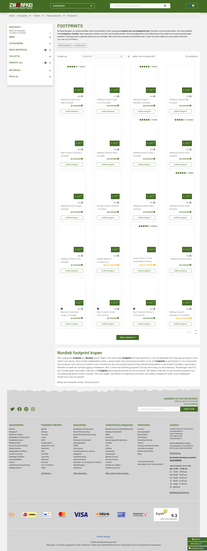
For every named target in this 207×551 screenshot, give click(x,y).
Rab (42, 451)
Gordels (108, 443)
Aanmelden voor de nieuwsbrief (150, 464)
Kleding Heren (14, 443)
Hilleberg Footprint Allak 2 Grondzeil (107, 154)
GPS (107, 446)
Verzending (142, 437)
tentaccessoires (92, 382)
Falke (43, 468)
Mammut (45, 459)
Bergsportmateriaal (113, 432)
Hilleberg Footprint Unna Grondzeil (71, 260)
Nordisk (89, 358)
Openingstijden (144, 432)
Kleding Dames (15, 468)
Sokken (12, 429)
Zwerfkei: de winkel (145, 448)
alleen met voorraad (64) (143, 56)
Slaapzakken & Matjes (18, 451)
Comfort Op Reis (16, 454)
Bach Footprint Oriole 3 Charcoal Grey (106, 313)
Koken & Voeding (16, 434)
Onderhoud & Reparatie (119, 425)
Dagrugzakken (79, 443)
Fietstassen (78, 448)
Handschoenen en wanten (84, 451)
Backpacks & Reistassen (83, 429)
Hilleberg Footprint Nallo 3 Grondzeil (143, 207)
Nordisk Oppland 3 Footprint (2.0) (104, 260)
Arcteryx (44, 434)
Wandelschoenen (16, 440)
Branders (109, 437)
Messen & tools (111, 457)
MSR (43, 440)
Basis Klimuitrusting (81, 432)
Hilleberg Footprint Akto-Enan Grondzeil (71, 101)
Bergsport (13, 432)
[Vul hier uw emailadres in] (159, 409)
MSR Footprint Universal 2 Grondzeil (71, 154)
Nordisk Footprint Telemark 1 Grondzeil (108, 207)
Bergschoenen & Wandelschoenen (119, 429)
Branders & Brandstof (82, 440)
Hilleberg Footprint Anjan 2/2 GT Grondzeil (107, 101)
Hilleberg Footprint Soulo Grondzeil (179, 154)
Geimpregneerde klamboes (116, 440)
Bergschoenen (15, 448)
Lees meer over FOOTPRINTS (67, 39)
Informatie (144, 425)
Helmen (108, 448)
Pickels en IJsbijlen (113, 465)
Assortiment (72, 5)
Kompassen (110, 454)
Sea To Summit (47, 465)
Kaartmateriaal (79, 459)
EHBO (75, 446)
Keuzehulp (79, 425)
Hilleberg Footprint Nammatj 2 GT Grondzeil (179, 313)
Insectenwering (79, 457)
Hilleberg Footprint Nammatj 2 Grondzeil (141, 101)
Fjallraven (45, 448)
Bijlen (75, 437)
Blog (139, 454)
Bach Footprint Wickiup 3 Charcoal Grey (143, 313)
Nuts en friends (111, 459)
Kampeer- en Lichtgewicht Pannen (87, 462)
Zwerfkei (44, 454)
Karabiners (109, 451)
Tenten (12, 462)
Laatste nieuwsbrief (146, 461)
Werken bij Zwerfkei (145, 451)
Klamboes (77, 468)
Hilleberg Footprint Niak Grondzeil (179, 101)
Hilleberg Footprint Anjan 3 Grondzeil (144, 154)
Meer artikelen (127, 337)
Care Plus (45, 457)
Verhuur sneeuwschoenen (148, 446)
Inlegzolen (77, 454)
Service (140, 443)
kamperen (72, 382)
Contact (141, 429)
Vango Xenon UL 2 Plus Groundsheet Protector (142, 260)
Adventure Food (47, 446)
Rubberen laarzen (112, 468)
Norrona (44, 462)
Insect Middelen (15, 459)
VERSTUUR (189, 409)
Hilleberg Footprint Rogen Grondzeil (71, 207)
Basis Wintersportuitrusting (84, 434)
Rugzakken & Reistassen (19, 437)
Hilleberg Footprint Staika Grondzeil (179, 207)
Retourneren (143, 434)
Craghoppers (46, 443)
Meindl (44, 429)
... (29, 16)
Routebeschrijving (145, 440)
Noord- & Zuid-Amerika (18, 446)
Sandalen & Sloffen (17, 457)
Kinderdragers (79, 465)
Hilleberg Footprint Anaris (181, 259)
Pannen (108, 462)
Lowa (43, 437)
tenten (117, 374)
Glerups (44, 432)
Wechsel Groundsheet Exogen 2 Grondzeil (70, 313)
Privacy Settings (103, 537)
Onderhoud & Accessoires (19, 465)
